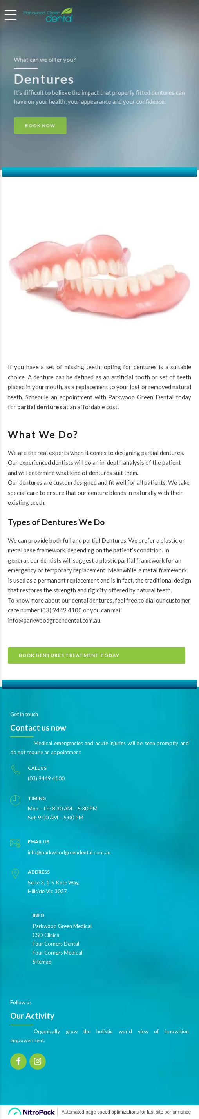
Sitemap (42, 961)
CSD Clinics (46, 935)
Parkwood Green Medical (62, 926)
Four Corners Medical (57, 952)
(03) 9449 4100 (61, 610)
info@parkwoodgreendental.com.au (54, 620)
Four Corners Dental (56, 943)
